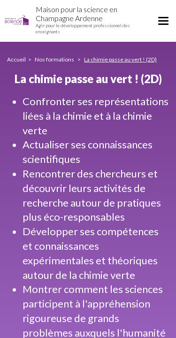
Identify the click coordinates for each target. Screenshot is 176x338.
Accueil (16, 59)
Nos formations (55, 59)
